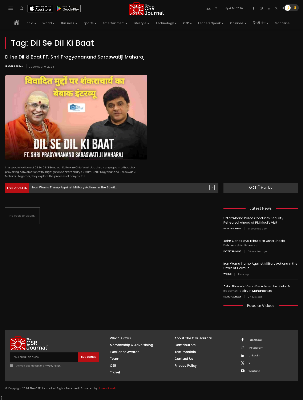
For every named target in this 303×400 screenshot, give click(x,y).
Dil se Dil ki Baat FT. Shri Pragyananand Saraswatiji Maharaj (75, 57)
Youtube (254, 371)
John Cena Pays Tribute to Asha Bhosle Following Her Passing (254, 243)
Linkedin (254, 355)
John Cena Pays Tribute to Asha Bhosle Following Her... (74, 187)
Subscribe (88, 357)
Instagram (256, 348)
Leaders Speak (14, 66)
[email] (44, 357)
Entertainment (232, 251)
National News (232, 228)
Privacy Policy (52, 366)
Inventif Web (107, 388)
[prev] (205, 187)
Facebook (255, 340)
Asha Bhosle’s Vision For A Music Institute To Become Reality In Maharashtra (257, 288)
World (227, 274)
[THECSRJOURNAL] (147, 8)
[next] (212, 187)
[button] (21, 8)
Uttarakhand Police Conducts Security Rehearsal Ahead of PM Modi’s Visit (253, 220)
